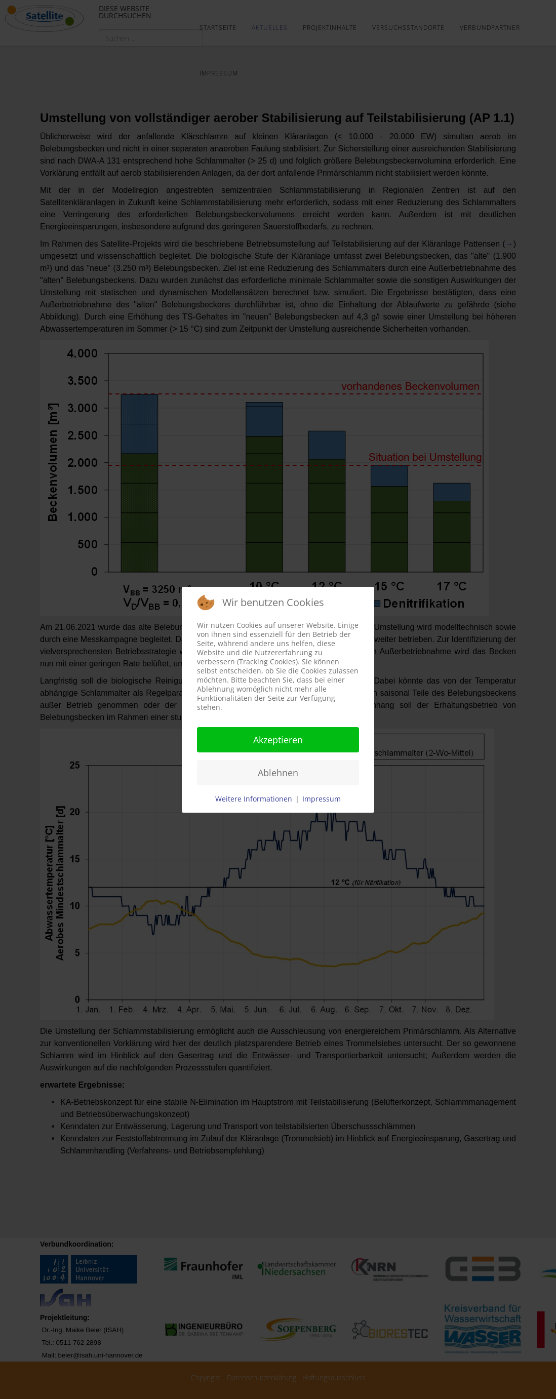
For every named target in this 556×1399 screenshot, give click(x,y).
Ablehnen (278, 773)
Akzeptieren (278, 740)
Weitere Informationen (253, 799)
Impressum (321, 799)
